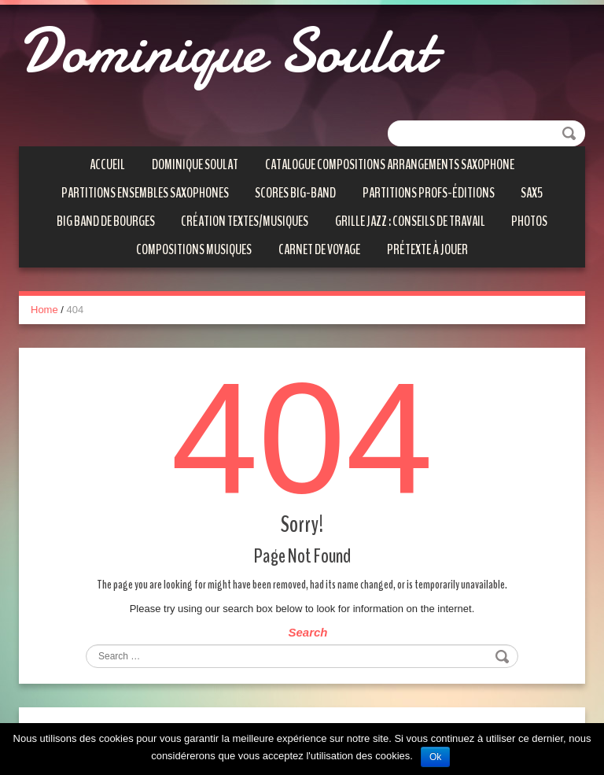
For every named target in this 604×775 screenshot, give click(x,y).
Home (44, 310)
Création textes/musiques (244, 221)
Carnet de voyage (319, 249)
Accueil (107, 164)
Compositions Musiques (194, 249)
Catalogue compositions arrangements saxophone (389, 164)
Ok (435, 756)
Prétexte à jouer (427, 249)
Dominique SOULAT (195, 164)
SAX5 (532, 192)
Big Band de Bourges (106, 221)
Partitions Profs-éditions (429, 192)
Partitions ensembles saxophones (145, 192)
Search (307, 632)
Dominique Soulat (226, 51)
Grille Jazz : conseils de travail (410, 221)
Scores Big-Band (295, 192)
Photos (529, 221)
